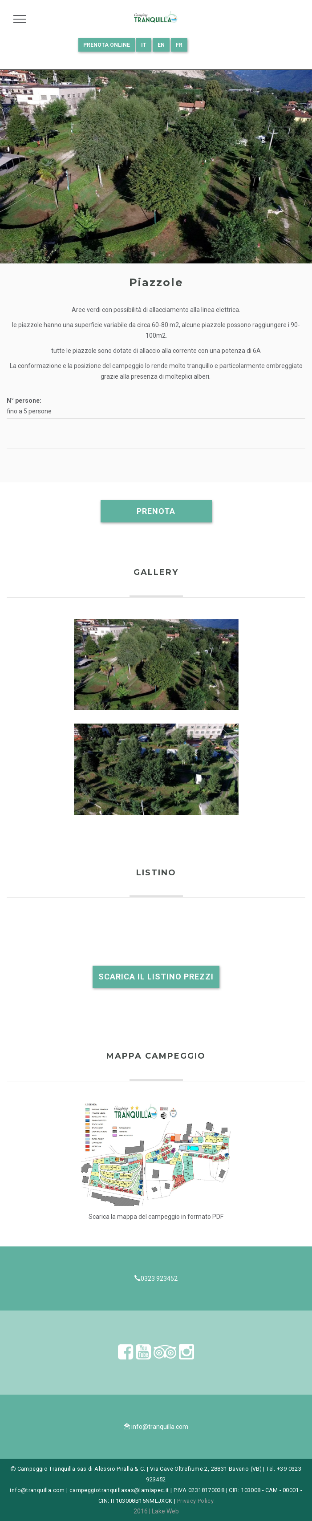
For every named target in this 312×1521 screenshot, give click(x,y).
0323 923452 (159, 1278)
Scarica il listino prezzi (156, 976)
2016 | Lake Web (156, 1511)
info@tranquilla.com (159, 1426)
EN (161, 45)
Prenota (156, 511)
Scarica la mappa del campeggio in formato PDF (156, 1216)
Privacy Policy (195, 1500)
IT (143, 45)
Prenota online (106, 45)
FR (179, 45)
